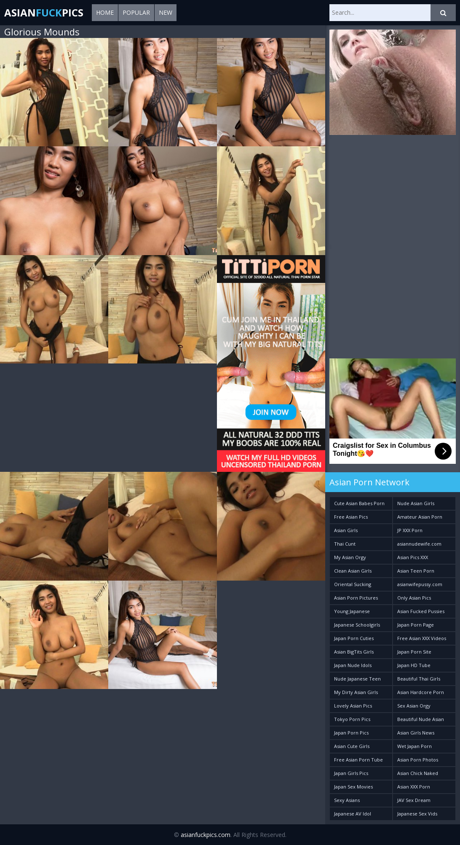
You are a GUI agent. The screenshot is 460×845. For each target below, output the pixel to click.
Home (105, 12)
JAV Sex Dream (414, 800)
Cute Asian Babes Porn (359, 503)
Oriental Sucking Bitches (352, 586)
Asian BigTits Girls (354, 652)
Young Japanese (352, 611)
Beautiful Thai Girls (418, 678)
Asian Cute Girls (351, 746)
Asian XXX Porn (413, 786)
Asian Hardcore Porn (420, 692)
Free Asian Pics (351, 517)
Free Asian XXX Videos (421, 638)
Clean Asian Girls (353, 571)
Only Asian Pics (414, 598)
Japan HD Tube (414, 665)
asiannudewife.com (419, 544)
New (165, 12)
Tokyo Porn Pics (352, 719)
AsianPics (43, 12)
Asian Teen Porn (415, 571)
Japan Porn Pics (351, 732)
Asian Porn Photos (417, 759)
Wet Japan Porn (414, 746)
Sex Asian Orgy (414, 705)
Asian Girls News (415, 732)
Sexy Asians (347, 800)
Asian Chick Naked (417, 773)
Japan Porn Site (414, 652)
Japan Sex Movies (353, 786)
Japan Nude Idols (353, 665)
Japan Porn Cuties (354, 638)
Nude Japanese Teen (357, 678)
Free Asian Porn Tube (358, 759)
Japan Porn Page (415, 625)
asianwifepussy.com (419, 584)
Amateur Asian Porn (419, 517)
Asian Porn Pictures (356, 598)
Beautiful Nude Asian (420, 719)
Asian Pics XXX (412, 557)
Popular (136, 12)
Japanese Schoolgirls (357, 625)
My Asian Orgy (350, 557)
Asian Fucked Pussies (420, 611)
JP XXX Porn (410, 530)
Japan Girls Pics (351, 773)
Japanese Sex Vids (417, 813)
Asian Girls (346, 530)
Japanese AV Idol (352, 813)
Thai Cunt (345, 544)
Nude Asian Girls (415, 503)
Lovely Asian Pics (353, 705)
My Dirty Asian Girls (356, 692)
